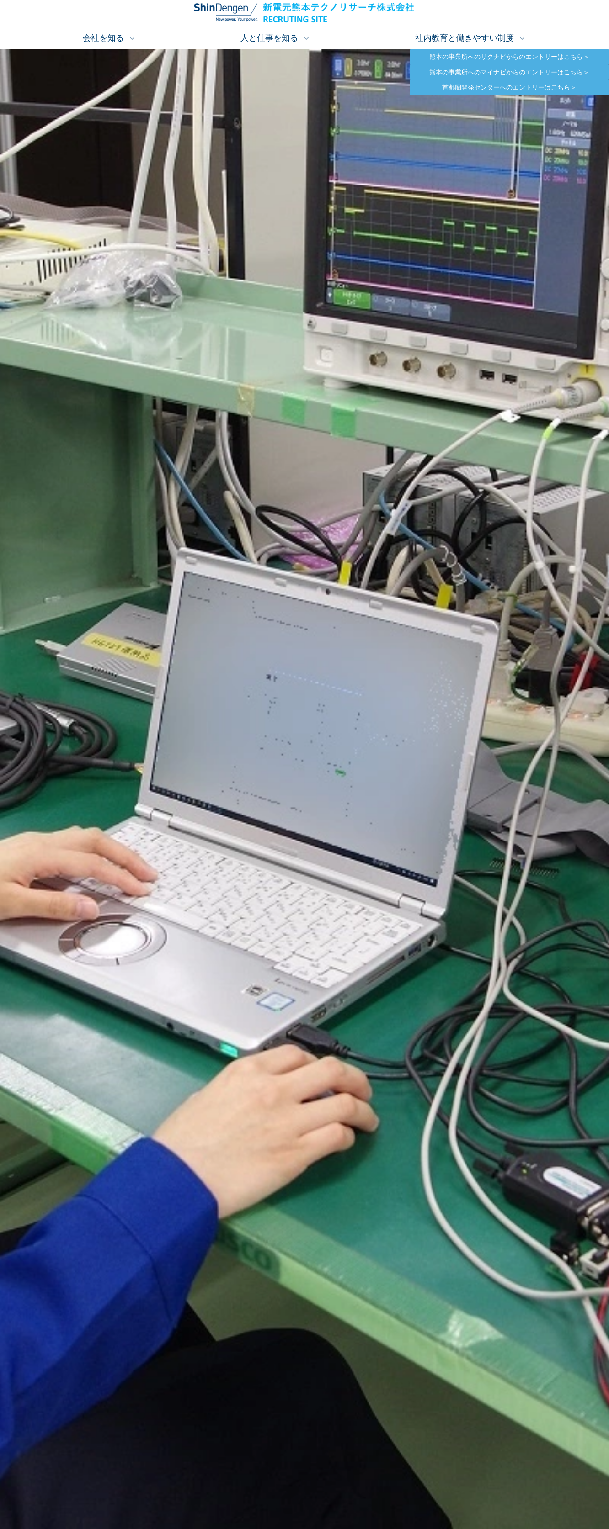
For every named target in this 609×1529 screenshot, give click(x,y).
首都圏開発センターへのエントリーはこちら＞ (525, 87)
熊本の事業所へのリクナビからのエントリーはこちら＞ (519, 56)
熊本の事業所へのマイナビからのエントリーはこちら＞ (519, 72)
